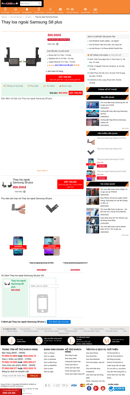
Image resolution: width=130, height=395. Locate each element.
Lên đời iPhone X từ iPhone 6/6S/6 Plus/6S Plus (105, 48)
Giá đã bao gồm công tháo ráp (59, 39)
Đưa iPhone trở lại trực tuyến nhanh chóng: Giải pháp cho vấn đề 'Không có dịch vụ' (114, 200)
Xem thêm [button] (43, 170)
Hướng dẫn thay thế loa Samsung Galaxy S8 (113, 121)
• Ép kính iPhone (62, 329)
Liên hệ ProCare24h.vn (115, 356)
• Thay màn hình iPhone (43, 329)
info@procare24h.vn (26, 393)
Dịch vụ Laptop (49, 356)
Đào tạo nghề (48, 372)
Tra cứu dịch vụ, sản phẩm (116, 368)
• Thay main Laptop (111, 331)
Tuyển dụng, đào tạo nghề (116, 365)
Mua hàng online (70, 358)
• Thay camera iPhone (97, 329)
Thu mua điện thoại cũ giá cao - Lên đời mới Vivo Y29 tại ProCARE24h (113, 210)
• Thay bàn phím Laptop (51, 331)
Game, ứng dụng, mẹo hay (95, 381)
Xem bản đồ (116, 55)
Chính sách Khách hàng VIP (75, 374)
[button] (65, 78)
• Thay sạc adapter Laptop (91, 331)
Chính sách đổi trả (71, 365)
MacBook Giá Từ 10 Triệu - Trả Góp (61, 58)
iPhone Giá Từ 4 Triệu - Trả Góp (60, 55)
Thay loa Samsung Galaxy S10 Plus (111, 138)
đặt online (75, 93)
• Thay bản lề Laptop (70, 331)
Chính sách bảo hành (72, 368)
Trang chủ (4, 17)
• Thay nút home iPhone (116, 329)
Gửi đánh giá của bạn (59, 322)
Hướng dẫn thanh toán (73, 361)
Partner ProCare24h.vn (115, 362)
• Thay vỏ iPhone (78, 329)
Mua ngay (102, 166)
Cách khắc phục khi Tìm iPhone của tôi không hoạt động (114, 219)
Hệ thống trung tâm (113, 359)
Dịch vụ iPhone (49, 353)
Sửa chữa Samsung (16, 17)
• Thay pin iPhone (25, 329)
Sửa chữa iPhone (92, 353)
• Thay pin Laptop (11, 331)
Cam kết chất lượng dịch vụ (116, 372)
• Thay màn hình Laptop (30, 331)
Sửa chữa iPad (91, 356)
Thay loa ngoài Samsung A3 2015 (110, 159)
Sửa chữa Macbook (93, 359)
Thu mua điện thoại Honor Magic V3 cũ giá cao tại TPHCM (113, 190)
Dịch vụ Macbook (50, 359)
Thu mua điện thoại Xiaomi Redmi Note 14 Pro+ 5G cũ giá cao (113, 228)
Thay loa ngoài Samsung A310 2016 (111, 171)
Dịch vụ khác (48, 368)
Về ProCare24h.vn (113, 353)
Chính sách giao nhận (72, 371)
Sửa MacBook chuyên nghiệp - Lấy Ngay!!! (104, 41)
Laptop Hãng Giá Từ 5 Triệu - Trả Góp (62, 62)
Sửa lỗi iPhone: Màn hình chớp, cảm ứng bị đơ (105, 45)
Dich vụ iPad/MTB (50, 365)
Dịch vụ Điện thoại (50, 362)
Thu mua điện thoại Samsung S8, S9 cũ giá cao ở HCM (114, 104)
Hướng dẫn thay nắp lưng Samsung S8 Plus (113, 112)
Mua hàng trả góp (71, 355)
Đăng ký (34, 376)
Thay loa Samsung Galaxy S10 (109, 149)
